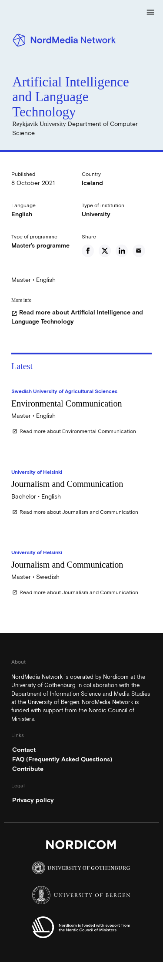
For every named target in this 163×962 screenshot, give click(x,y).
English (21, 214)
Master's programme (40, 245)
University (96, 214)
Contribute (27, 768)
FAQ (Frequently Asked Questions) (62, 759)
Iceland (92, 182)
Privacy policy (33, 800)
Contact (24, 749)
